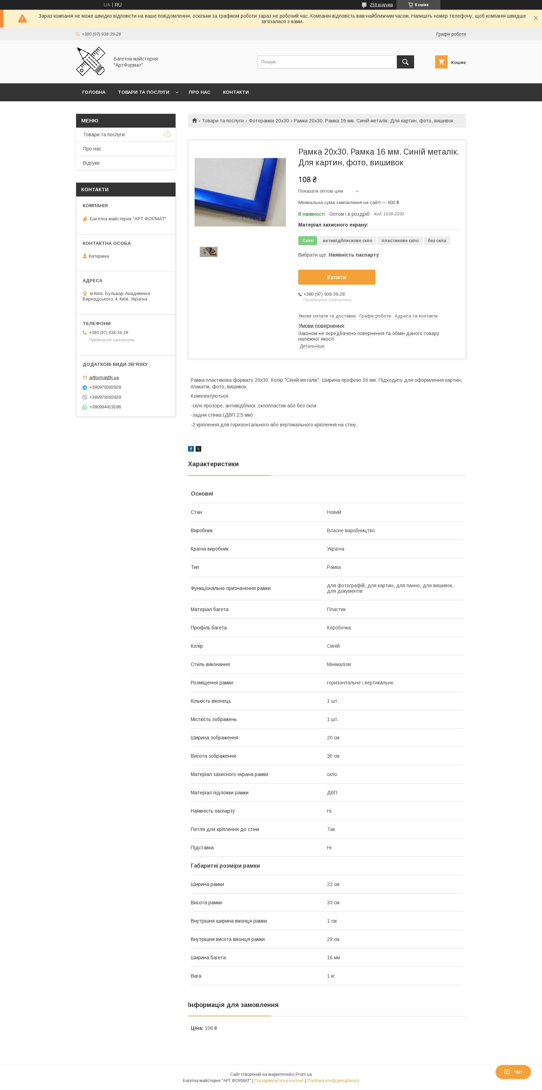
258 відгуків (381, 4)
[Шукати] (405, 61)
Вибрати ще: (338, 255)
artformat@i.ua (104, 377)
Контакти (236, 92)
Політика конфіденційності (333, 1080)
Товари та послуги (143, 92)
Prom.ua (304, 1074)
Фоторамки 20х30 (269, 120)
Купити (337, 277)
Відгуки (91, 163)
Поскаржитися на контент (279, 1080)
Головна (93, 92)
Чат (513, 1072)
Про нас (200, 92)
